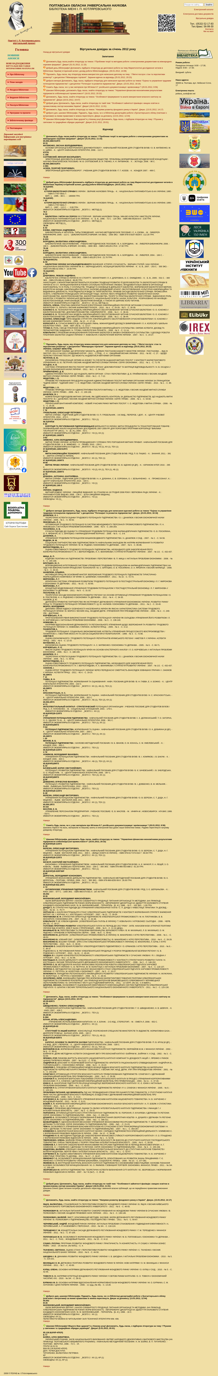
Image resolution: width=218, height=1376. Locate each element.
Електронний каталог (203, 9)
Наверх (46, 177)
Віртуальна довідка (204, 18)
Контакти (209, 29)
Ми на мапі (208, 31)
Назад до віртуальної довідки (56, 52)
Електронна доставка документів (198, 14)
